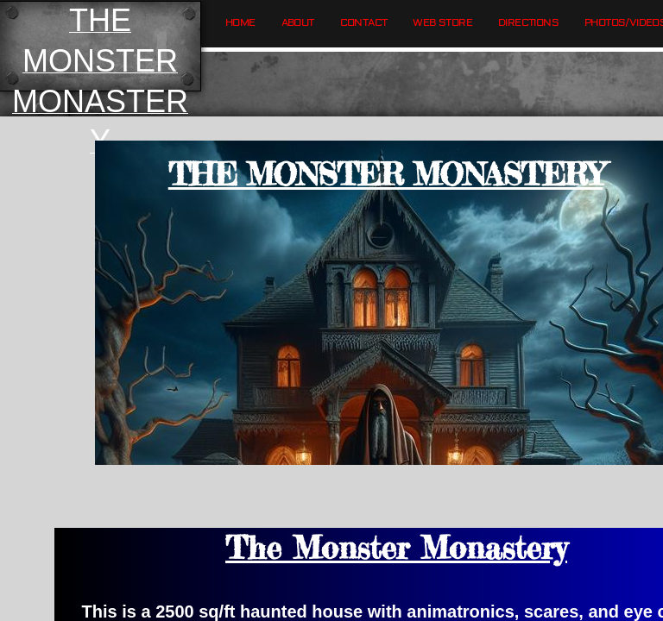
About (297, 22)
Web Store (442, 22)
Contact (364, 22)
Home (240, 22)
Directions (528, 22)
